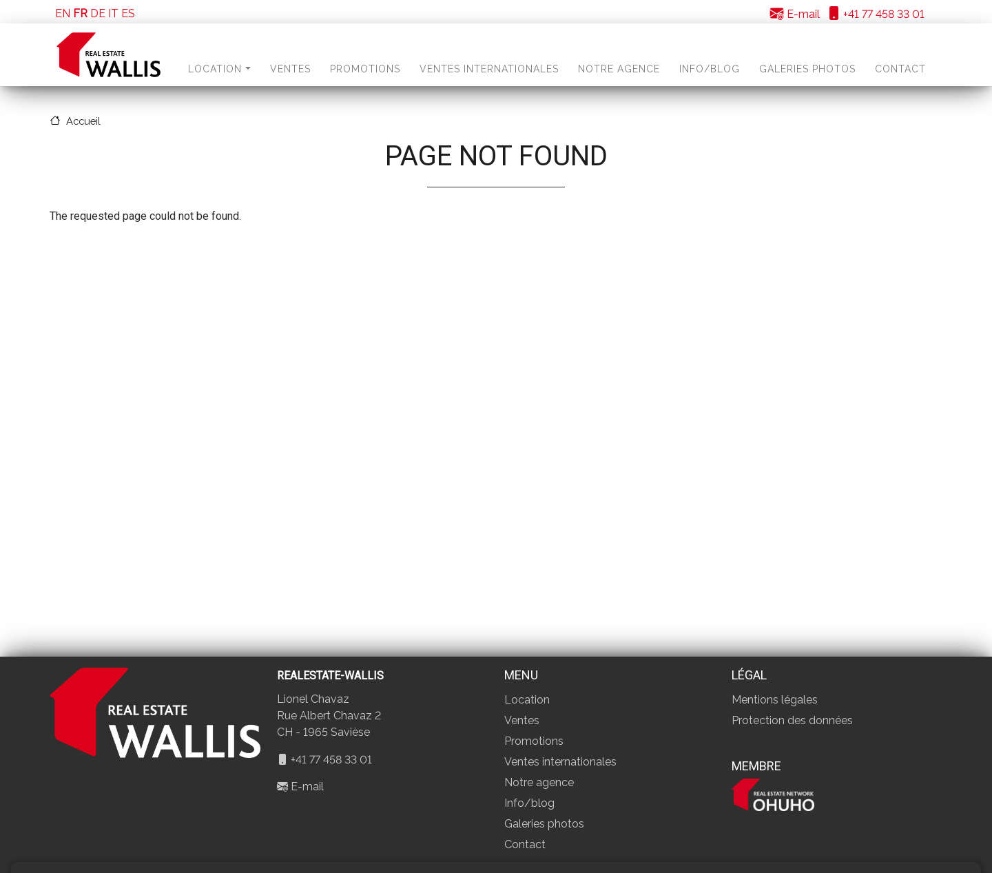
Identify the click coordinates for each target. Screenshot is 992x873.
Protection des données (792, 720)
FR (80, 13)
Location (219, 68)
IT (113, 13)
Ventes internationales (489, 68)
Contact (900, 68)
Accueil (83, 121)
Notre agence (619, 68)
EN (62, 13)
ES (128, 13)
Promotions (365, 68)
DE (97, 13)
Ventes (290, 68)
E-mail (795, 14)
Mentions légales (775, 699)
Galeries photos (807, 68)
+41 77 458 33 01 (875, 14)
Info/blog (709, 68)
